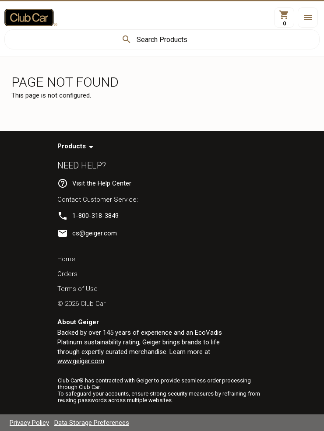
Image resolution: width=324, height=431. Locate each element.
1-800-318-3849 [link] (95, 216)
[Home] (30, 17)
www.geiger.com (80, 361)
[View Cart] (284, 17)
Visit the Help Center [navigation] (101, 183)
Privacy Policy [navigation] (29, 423)
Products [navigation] (71, 146)
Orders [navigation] (67, 274)
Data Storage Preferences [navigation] (91, 423)
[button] (308, 17)
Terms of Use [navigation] (77, 289)
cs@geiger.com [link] (94, 233)
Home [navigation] (66, 259)
